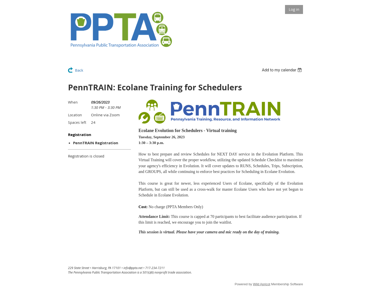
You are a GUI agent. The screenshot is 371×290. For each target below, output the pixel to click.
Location (75, 115)
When (73, 102)
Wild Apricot (261, 284)
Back (79, 70)
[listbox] (282, 70)
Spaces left (77, 122)
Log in (294, 9)
